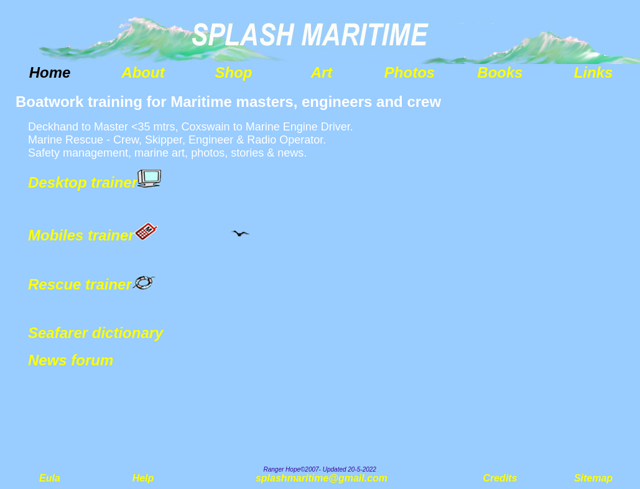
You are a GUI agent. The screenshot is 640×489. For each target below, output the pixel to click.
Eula (49, 478)
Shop (234, 72)
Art (322, 72)
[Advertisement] (546, 279)
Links (593, 72)
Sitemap (593, 478)
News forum (70, 360)
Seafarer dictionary (95, 332)
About (142, 72)
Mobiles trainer (81, 235)
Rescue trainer (80, 284)
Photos (409, 72)
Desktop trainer (82, 182)
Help (143, 478)
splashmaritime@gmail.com (321, 478)
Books (499, 72)
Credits (500, 478)
